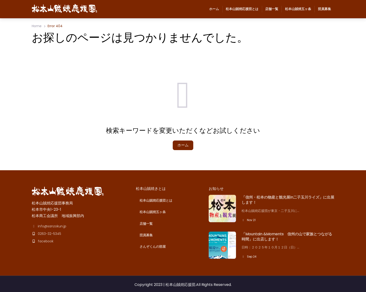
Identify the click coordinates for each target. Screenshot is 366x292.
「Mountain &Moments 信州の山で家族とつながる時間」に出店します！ (287, 237)
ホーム (214, 9)
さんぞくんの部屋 (153, 246)
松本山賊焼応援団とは (240, 9)
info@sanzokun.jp (49, 226)
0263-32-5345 (46, 233)
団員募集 (322, 9)
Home (37, 26)
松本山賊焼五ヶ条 (296, 9)
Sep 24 (249, 257)
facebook (42, 241)
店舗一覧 (270, 9)
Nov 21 (249, 220)
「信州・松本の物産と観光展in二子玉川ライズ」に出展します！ (288, 200)
